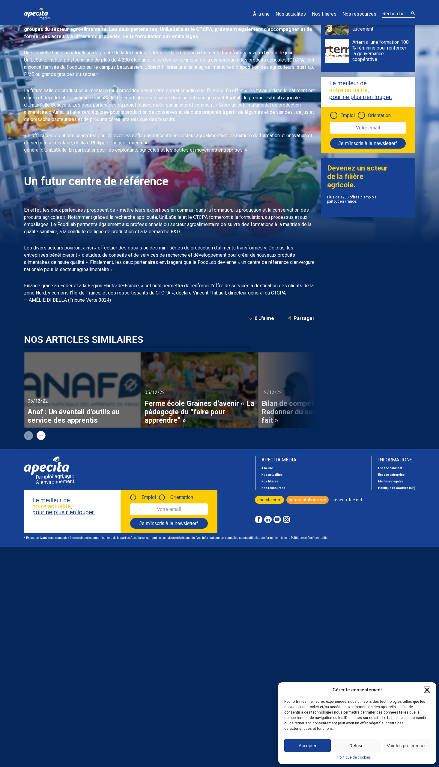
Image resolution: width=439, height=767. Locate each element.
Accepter (307, 745)
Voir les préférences (407, 745)
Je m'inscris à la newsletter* (368, 143)
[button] (427, 690)
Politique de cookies (354, 757)
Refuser (357, 745)
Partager (301, 318)
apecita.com (269, 500)
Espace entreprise (391, 474)
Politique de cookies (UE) (396, 488)
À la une (261, 14)
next (41, 435)
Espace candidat (390, 468)
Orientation (379, 115)
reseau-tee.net (347, 500)
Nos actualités (291, 14)
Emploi (347, 115)
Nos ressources (359, 14)
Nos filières (324, 14)
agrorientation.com (307, 500)
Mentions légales (390, 481)
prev (28, 435)
